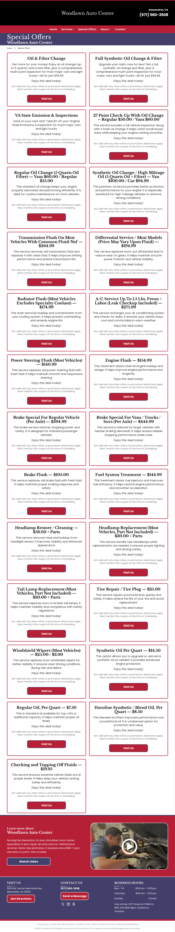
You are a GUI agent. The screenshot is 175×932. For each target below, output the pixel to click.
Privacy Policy (42, 924)
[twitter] (63, 904)
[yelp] (73, 904)
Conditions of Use (83, 924)
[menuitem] (109, 29)
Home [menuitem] (53, 29)
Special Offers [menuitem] (87, 29)
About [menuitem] (104, 29)
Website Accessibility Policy (127, 924)
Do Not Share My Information (62, 924)
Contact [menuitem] (120, 29)
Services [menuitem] (67, 29)
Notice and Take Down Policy (103, 924)
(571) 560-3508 (154, 14)
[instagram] (68, 904)
